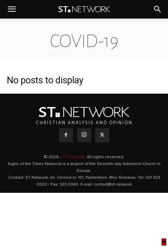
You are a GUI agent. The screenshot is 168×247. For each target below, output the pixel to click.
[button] (12, 9)
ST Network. (74, 157)
